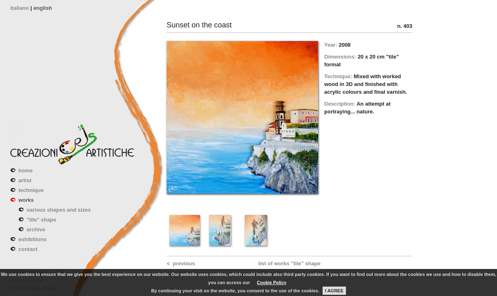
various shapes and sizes (59, 210)
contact (27, 249)
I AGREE (334, 290)
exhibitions (32, 239)
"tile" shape (41, 220)
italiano (19, 8)
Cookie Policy (272, 282)
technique (30, 190)
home (25, 170)
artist (25, 180)
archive (36, 229)
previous (184, 263)
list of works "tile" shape (289, 263)
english (42, 8)
